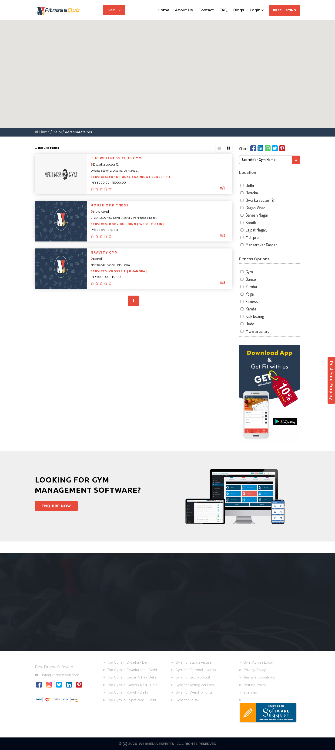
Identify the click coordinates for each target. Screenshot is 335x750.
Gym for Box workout (192, 677)
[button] (173, 76)
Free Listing (284, 10)
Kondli (247, 222)
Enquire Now (56, 506)
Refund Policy (254, 685)
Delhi (114, 10)
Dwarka (248, 192)
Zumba (248, 286)
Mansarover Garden (258, 244)
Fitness (248, 301)
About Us (184, 10)
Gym (246, 271)
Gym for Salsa (186, 700)
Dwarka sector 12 (256, 200)
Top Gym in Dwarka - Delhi (128, 662)
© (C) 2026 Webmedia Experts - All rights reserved (167, 744)
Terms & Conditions (259, 677)
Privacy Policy (254, 670)
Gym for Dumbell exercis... (196, 670)
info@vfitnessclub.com (57, 675)
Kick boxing (251, 316)
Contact (206, 10)
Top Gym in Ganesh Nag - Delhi (132, 685)
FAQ (223, 10)
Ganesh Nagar (253, 215)
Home (163, 10)
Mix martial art (254, 331)
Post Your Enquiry (331, 378)
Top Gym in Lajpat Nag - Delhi (131, 700)
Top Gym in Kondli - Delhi (127, 692)
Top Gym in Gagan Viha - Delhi (132, 677)
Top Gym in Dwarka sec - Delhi (132, 670)
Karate (248, 309)
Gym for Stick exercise (193, 662)
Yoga (246, 294)
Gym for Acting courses (194, 685)
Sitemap (250, 692)
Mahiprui (249, 237)
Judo (247, 323)
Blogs (238, 10)
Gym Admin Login (258, 662)
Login (257, 10)
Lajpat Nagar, (253, 230)
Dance (247, 279)
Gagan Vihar (252, 207)
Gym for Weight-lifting (193, 692)
